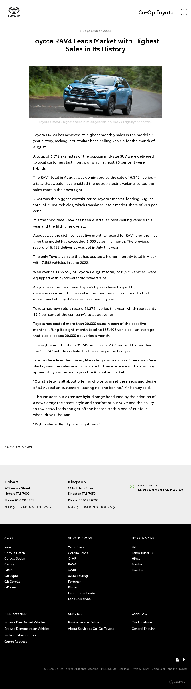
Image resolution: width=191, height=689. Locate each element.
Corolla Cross (78, 552)
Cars (9, 538)
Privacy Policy (141, 669)
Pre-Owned (15, 613)
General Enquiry (143, 628)
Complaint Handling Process (169, 669)
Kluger (73, 587)
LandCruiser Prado (81, 593)
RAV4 (72, 564)
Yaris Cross (76, 547)
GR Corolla (12, 581)
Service (75, 613)
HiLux (136, 547)
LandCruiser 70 (143, 552)
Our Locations (142, 622)
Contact (140, 613)
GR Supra (11, 575)
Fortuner (74, 581)
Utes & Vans (143, 538)
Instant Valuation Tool (20, 635)
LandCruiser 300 (80, 598)
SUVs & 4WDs (80, 538)
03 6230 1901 (24, 500)
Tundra (137, 564)
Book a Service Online (83, 622)
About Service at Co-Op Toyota (91, 628)
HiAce (136, 558)
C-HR (72, 558)
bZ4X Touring (78, 575)
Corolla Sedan (14, 558)
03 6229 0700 (89, 500)
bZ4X (72, 570)
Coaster (137, 570)
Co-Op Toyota (156, 12)
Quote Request (15, 641)
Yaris (7, 547)
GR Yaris (10, 587)
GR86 (8, 570)
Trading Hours (33, 507)
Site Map (124, 669)
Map (8, 507)
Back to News (18, 447)
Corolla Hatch (14, 552)
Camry (9, 564)
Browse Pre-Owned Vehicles (25, 622)
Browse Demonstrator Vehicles (27, 628)
